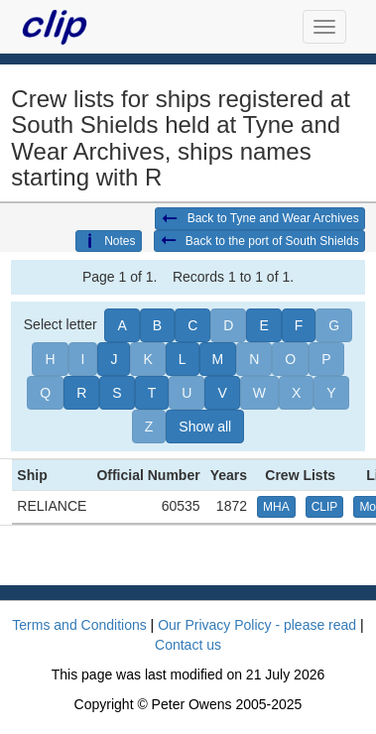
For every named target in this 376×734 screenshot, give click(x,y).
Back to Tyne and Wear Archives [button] (259, 219)
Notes (108, 241)
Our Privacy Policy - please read (257, 625)
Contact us (188, 645)
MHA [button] (276, 507)
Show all (205, 426)
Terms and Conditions (79, 625)
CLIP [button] (325, 507)
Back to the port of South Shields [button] (259, 241)
